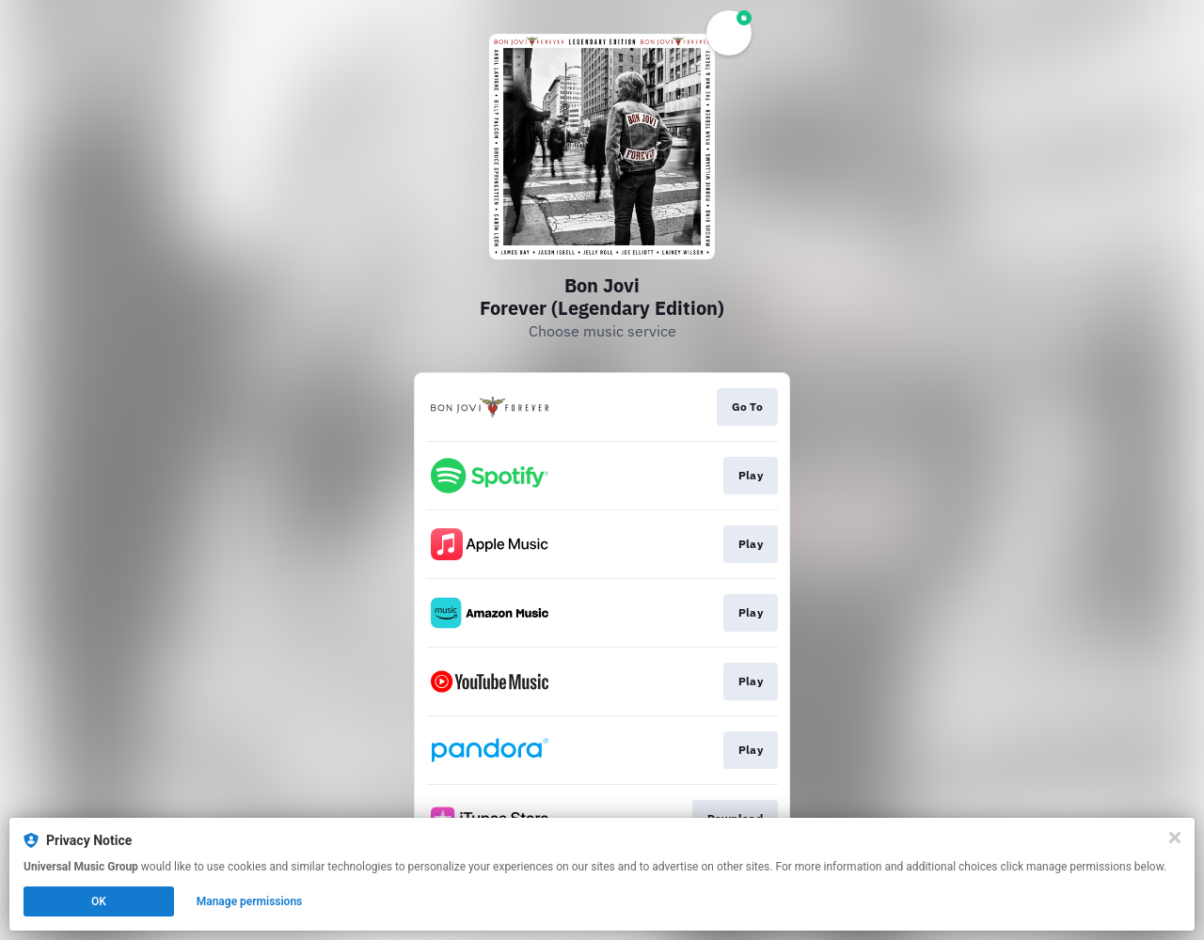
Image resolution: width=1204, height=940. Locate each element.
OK (98, 901)
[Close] (1175, 837)
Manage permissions (250, 901)
